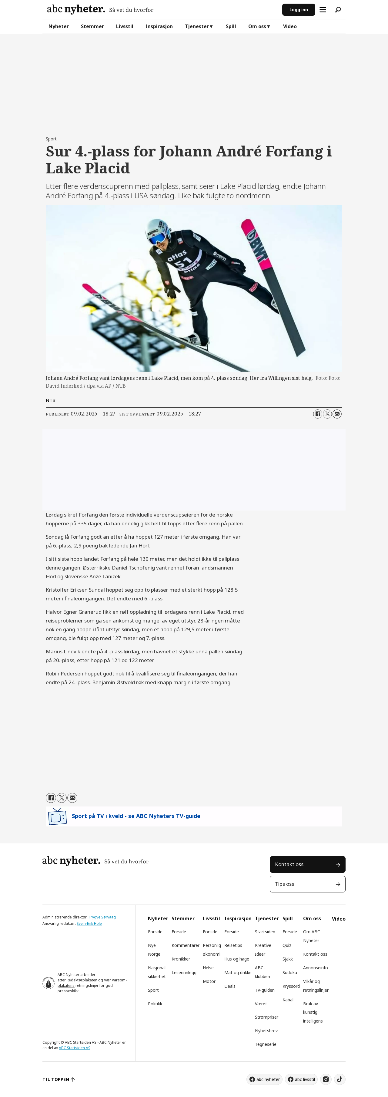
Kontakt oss (289, 864)
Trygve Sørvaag (102, 917)
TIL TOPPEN (55, 1079)
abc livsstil (305, 1079)
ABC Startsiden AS (74, 1047)
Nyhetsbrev (266, 1030)
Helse (208, 968)
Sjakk (288, 959)
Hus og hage (236, 959)
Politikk (155, 1004)
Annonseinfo (315, 968)
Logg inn (298, 9)
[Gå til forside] (100, 9)
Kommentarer (185, 945)
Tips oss (284, 883)
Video (290, 26)
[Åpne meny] (322, 10)
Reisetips (233, 945)
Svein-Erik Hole (89, 923)
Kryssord (291, 986)
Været (261, 1004)
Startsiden (265, 931)
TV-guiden (265, 990)
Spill (231, 26)
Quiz (287, 945)
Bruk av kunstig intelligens (313, 1012)
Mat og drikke (238, 972)
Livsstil (124, 26)
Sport (153, 990)
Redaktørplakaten (82, 980)
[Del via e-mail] (337, 414)
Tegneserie (265, 1044)
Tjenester (197, 26)
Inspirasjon (159, 26)
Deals (230, 986)
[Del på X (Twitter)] (327, 414)
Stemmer (92, 26)
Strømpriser (266, 1017)
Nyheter (58, 26)
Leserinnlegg (184, 972)
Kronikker (181, 959)
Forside (155, 931)
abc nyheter (268, 1079)
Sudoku (290, 972)
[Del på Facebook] (317, 414)
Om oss (257, 26)
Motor (209, 981)
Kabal (288, 1000)
